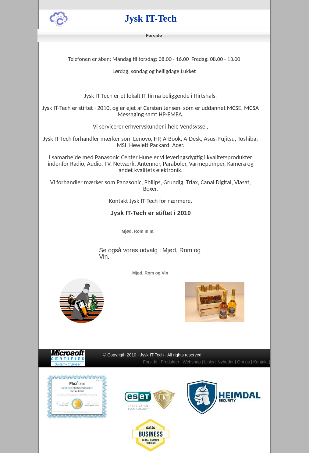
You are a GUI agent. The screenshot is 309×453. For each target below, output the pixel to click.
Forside (150, 361)
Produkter (170, 361)
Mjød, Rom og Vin (150, 273)
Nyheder (226, 361)
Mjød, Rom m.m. (138, 231)
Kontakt (260, 361)
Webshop (192, 361)
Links (209, 361)
